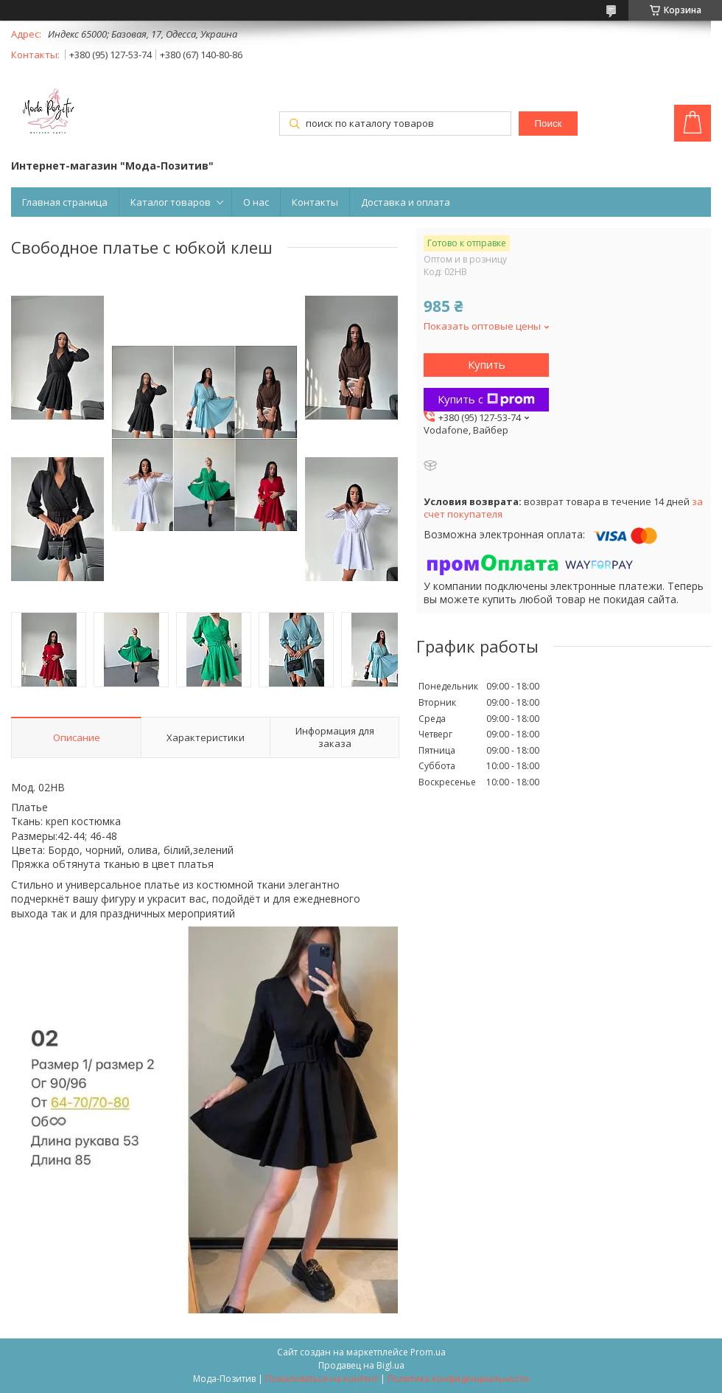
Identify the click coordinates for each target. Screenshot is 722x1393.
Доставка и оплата (405, 202)
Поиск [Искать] (548, 123)
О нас (256, 202)
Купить (486, 364)
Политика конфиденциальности (458, 1378)
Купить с (486, 399)
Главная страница (65, 202)
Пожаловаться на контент (321, 1378)
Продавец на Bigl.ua (361, 1365)
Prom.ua (428, 1352)
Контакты (315, 202)
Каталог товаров (170, 202)
